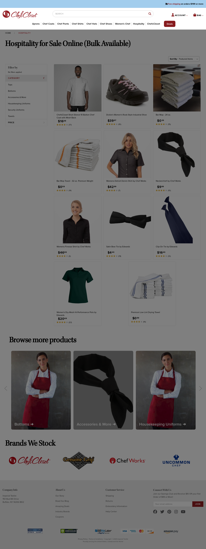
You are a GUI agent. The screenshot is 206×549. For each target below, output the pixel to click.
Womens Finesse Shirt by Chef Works (74, 246)
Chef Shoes (106, 23)
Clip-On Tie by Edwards (166, 246)
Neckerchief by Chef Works (168, 181)
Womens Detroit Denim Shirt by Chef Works (126, 181)
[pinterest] (169, 512)
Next (200, 388)
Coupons (59, 517)
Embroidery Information (116, 506)
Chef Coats (48, 23)
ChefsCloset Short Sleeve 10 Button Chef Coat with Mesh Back (75, 116)
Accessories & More (17, 97)
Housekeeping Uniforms (19, 103)
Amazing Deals (62, 506)
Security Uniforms (16, 110)
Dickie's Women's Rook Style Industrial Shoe (126, 114)
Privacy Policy (82, 539)
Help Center (111, 511)
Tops (10, 84)
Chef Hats (91, 23)
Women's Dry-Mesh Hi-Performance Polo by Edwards (76, 314)
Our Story (59, 495)
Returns (109, 501)
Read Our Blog (62, 501)
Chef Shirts (78, 23)
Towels (11, 116)
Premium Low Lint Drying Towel (145, 312)
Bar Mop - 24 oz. (163, 114)
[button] (26, 78)
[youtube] (183, 512)
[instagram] (176, 512)
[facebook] (155, 512)
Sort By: (173, 59)
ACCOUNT (179, 15)
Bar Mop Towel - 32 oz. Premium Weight (75, 181)
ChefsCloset (153, 23)
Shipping (110, 495)
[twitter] (162, 512)
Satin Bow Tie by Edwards (118, 246)
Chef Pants (63, 23)
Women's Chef (122, 23)
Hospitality (138, 23)
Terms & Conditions (96, 539)
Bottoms (12, 91)
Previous (5, 388)
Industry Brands (62, 511)
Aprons (36, 23)
